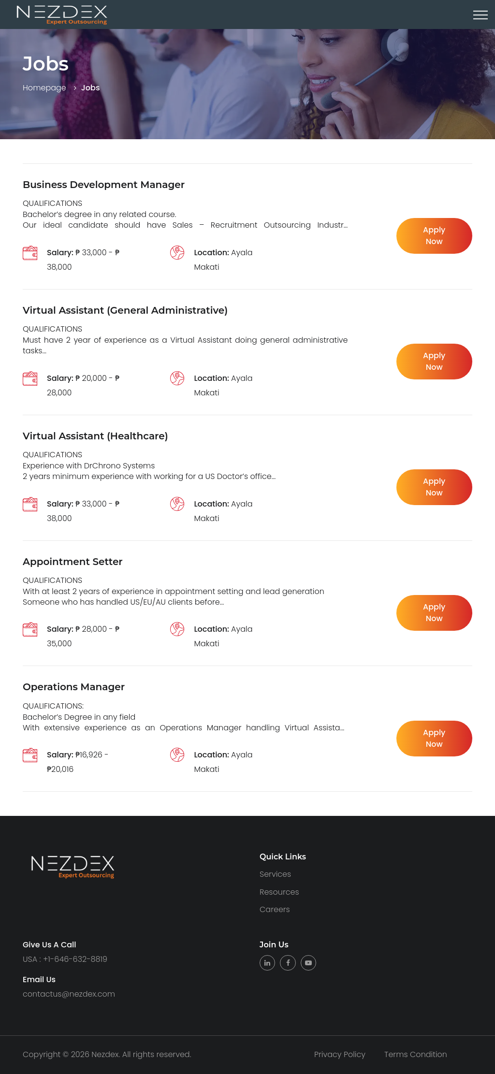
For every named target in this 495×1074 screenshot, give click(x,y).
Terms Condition (415, 1055)
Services (275, 874)
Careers (275, 909)
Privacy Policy (339, 1055)
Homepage (44, 87)
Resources (279, 892)
